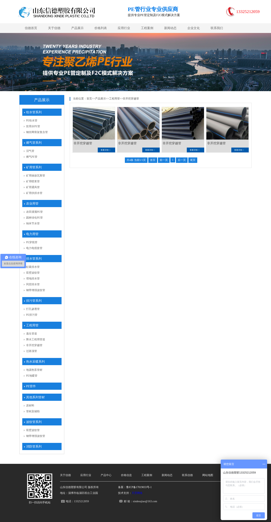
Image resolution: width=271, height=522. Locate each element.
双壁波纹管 (33, 272)
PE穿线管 (31, 242)
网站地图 (207, 475)
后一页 (182, 160)
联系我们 (217, 28)
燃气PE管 (31, 156)
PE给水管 (31, 120)
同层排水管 (33, 284)
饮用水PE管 (33, 126)
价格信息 (126, 475)
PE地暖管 (31, 375)
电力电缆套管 (34, 248)
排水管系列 (34, 258)
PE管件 (31, 386)
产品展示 (77, 28)
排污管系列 (34, 300)
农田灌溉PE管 (34, 211)
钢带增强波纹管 (35, 290)
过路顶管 (31, 351)
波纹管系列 (34, 421)
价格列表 (100, 28)
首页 (89, 98)
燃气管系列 (34, 142)
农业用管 (32, 203)
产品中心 (106, 475)
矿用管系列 (34, 167)
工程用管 (32, 325)
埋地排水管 (33, 278)
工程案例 (147, 28)
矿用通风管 (33, 187)
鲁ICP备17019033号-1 (139, 487)
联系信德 (187, 475)
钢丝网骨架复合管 (37, 132)
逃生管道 (31, 333)
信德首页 (31, 28)
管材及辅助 (33, 411)
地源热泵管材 (34, 369)
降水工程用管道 (35, 339)
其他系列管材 (35, 397)
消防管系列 (34, 446)
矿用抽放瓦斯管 (35, 175)
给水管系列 (34, 112)
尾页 (193, 160)
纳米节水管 (33, 223)
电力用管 (32, 234)
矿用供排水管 (34, 193)
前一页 (164, 160)
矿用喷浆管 (33, 181)
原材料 (30, 405)
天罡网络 (137, 493)
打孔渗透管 (33, 309)
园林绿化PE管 (34, 217)
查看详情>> (106, 150)
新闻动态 (170, 28)
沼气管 (30, 151)
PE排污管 (31, 314)
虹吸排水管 (33, 266)
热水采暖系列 (35, 361)
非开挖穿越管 (34, 345)
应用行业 (124, 28)
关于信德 (54, 28)
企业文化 (193, 28)
